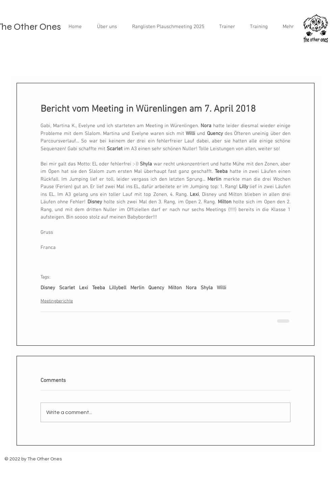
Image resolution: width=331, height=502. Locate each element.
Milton (175, 288)
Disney (48, 288)
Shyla (207, 288)
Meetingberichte (57, 301)
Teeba (98, 288)
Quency (156, 288)
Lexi (83, 288)
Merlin (137, 288)
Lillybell (117, 288)
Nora (191, 288)
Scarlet (67, 288)
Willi (221, 288)
